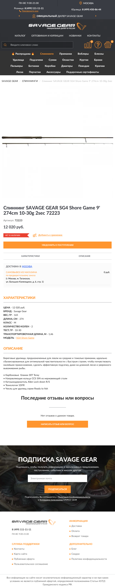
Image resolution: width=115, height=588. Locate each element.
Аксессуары (53, 72)
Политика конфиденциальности (89, 559)
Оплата (75, 531)
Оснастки (68, 60)
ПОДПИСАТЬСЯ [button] (57, 489)
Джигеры (67, 66)
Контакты (93, 36)
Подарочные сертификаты (82, 72)
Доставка (76, 526)
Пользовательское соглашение (31, 564)
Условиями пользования (51, 500)
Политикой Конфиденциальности (74, 497)
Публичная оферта (24, 559)
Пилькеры (17, 66)
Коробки (50, 66)
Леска (19, 72)
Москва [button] (27, 266)
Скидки (75, 554)
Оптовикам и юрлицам (47, 36)
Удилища (18, 60)
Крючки (100, 66)
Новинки (75, 36)
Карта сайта (20, 554)
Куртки (84, 60)
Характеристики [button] (30, 256)
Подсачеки (36, 60)
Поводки (83, 66)
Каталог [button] (20, 36)
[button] (28, 11)
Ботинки (33, 66)
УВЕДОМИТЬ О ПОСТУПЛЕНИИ (57, 245)
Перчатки (35, 72)
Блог (74, 549)
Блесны (99, 54)
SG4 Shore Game (25, 338)
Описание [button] (84, 256)
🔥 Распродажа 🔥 (23, 54)
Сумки (52, 60)
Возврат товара (79, 536)
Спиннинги (47, 54)
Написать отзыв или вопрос (57, 424)
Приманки (65, 54)
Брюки (98, 60)
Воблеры (83, 54)
